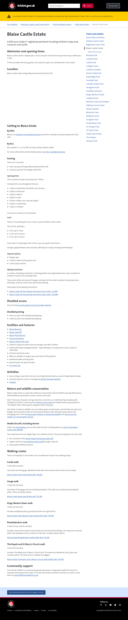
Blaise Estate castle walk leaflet (24, 475)
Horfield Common (94, 91)
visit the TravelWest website (54, 152)
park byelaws (21, 427)
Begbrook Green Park (95, 44)
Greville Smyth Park (94, 84)
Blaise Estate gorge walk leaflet (24, 496)
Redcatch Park (92, 112)
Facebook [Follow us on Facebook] (101, 605)
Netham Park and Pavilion (97, 102)
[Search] (64, 5)
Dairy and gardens (16, 338)
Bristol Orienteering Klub (51, 379)
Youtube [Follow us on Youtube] (110, 605)
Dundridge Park (93, 77)
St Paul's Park (92, 130)
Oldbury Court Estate (95, 105)
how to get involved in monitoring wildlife (44, 414)
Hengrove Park (92, 87)
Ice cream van (14, 365)
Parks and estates (95, 34)
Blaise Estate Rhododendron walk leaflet (28, 537)
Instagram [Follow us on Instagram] (120, 605)
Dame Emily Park (93, 73)
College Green (92, 66)
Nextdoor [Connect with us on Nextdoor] (115, 605)
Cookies (36, 610)
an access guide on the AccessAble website (34, 305)
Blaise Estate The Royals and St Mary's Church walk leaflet (35, 559)
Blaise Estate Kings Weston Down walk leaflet (30, 516)
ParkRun (12, 382)
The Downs (91, 137)
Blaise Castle (15, 332)
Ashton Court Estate (44, 402)
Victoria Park (91, 141)
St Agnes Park (92, 119)
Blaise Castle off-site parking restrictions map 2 (33, 294)
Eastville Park (92, 80)
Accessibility (52, 610)
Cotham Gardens (93, 69)
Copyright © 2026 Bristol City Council (108, 610)
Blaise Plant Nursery (17, 335)
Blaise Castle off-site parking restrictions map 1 (33, 291)
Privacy (43, 610)
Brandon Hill (91, 55)
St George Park (92, 127)
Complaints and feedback (23, 610)
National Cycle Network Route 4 (28, 134)
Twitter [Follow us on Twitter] (106, 605)
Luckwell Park (92, 98)
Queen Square (92, 109)
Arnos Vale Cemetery (95, 37)
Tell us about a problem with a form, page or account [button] (26, 592)
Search (87, 6)
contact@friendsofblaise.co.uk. (26, 575)
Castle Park (91, 62)
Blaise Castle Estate (94, 48)
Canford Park (92, 59)
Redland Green (92, 116)
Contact (9, 610)
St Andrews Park (93, 123)
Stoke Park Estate (94, 134)
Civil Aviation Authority (33, 441)
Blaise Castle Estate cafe (19, 341)
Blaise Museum (15, 329)
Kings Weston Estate (95, 94)
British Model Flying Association (39, 438)
